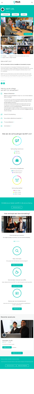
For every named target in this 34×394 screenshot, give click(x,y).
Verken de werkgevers (22, 365)
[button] (24, 14)
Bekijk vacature (7, 347)
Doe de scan (28, 34)
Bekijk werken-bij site (17, 264)
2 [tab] (15, 241)
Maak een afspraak (17, 286)
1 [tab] (14, 241)
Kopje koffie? (5, 14)
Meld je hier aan (17, 308)
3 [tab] (17, 241)
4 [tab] (18, 241)
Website (15, 14)
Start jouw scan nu (17, 207)
